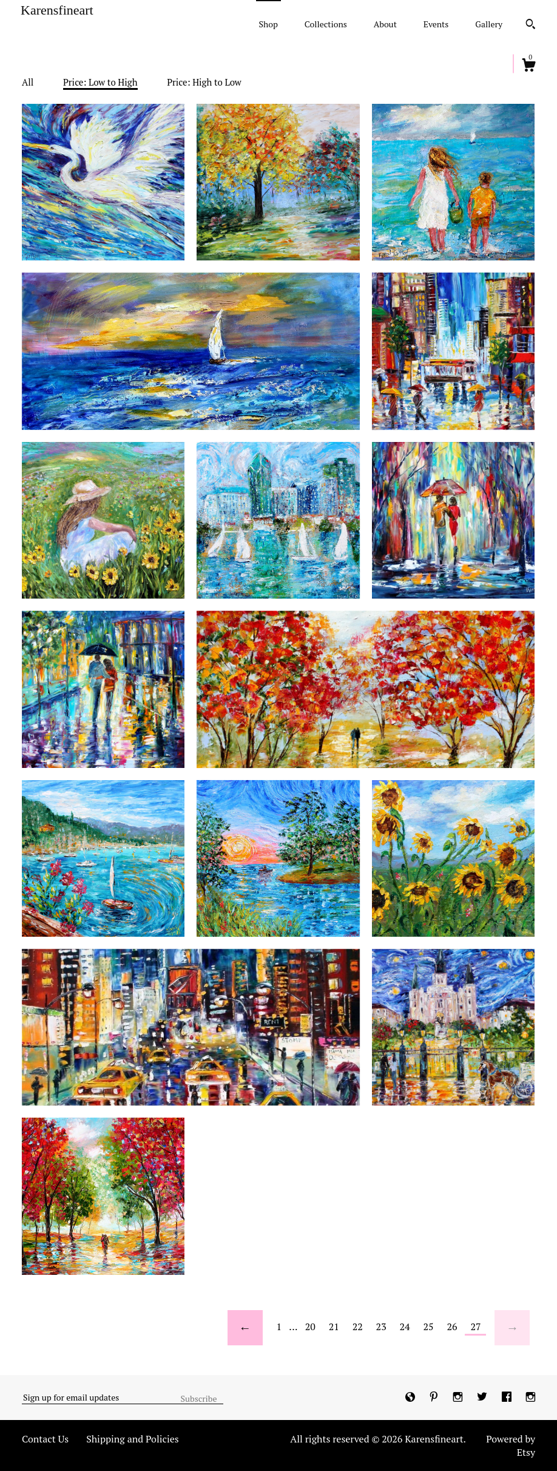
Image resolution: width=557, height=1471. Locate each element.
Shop (268, 24)
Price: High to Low (204, 82)
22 (358, 1326)
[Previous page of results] (245, 1327)
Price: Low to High (100, 82)
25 (429, 1326)
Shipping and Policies (132, 1439)
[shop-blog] (411, 1397)
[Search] (530, 25)
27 (475, 1326)
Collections (326, 24)
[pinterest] (435, 1397)
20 (310, 1326)
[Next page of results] (512, 1327)
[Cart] (528, 67)
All (27, 82)
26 (452, 1326)
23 (381, 1326)
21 (334, 1326)
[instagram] (459, 1397)
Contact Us (45, 1439)
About (385, 24)
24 (405, 1326)
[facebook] (508, 1397)
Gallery (488, 24)
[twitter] (483, 1397)
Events (436, 24)
